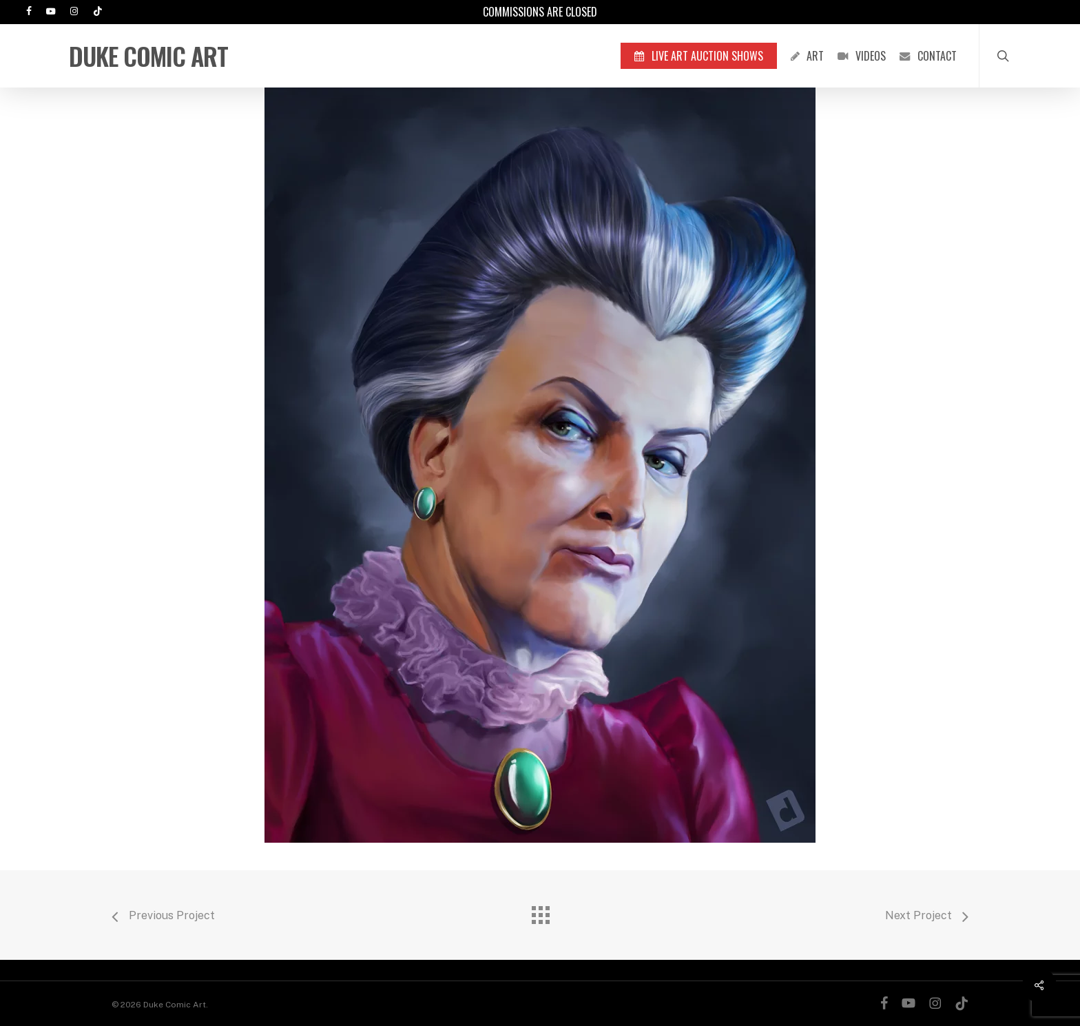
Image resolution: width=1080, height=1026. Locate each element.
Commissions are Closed (540, 11)
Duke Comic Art (148, 55)
